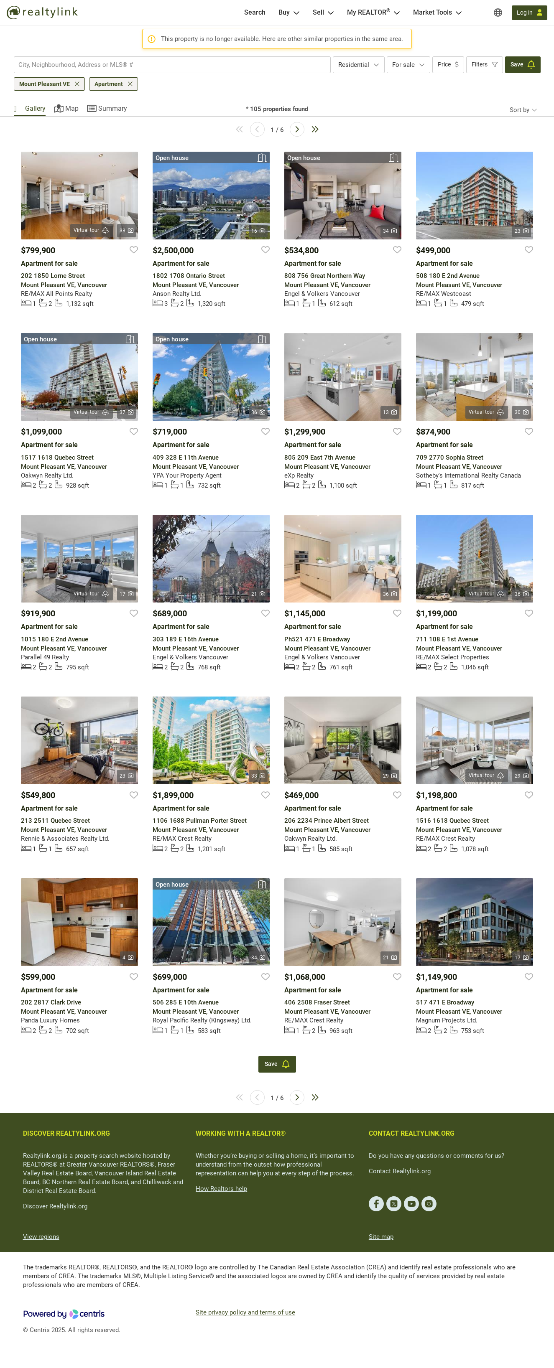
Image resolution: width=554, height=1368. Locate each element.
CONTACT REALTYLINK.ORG (411, 1133)
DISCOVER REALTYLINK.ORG (66, 1133)
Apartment (108, 84)
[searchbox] (167, 64)
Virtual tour (92, 230)
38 (126, 231)
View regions (41, 1237)
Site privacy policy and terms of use (245, 1312)
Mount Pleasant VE (44, 84)
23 (521, 231)
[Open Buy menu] (296, 12)
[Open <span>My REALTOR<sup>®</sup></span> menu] (396, 12)
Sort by (519, 110)
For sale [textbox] (403, 65)
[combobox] (172, 64)
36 (258, 412)
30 (521, 412)
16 (258, 231)
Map (72, 108)
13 (390, 412)
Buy (284, 12)
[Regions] (497, 12)
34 (390, 231)
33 (258, 776)
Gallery (35, 108)
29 (390, 776)
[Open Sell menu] (330, 12)
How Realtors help (221, 1189)
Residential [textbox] (353, 65)
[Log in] (529, 12)
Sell (318, 12)
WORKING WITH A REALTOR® (241, 1133)
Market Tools (432, 12)
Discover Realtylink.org (55, 1206)
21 (258, 594)
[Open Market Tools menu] (458, 12)
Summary (112, 108)
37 (126, 412)
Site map (381, 1237)
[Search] (255, 12)
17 (126, 594)
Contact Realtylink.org (400, 1171)
